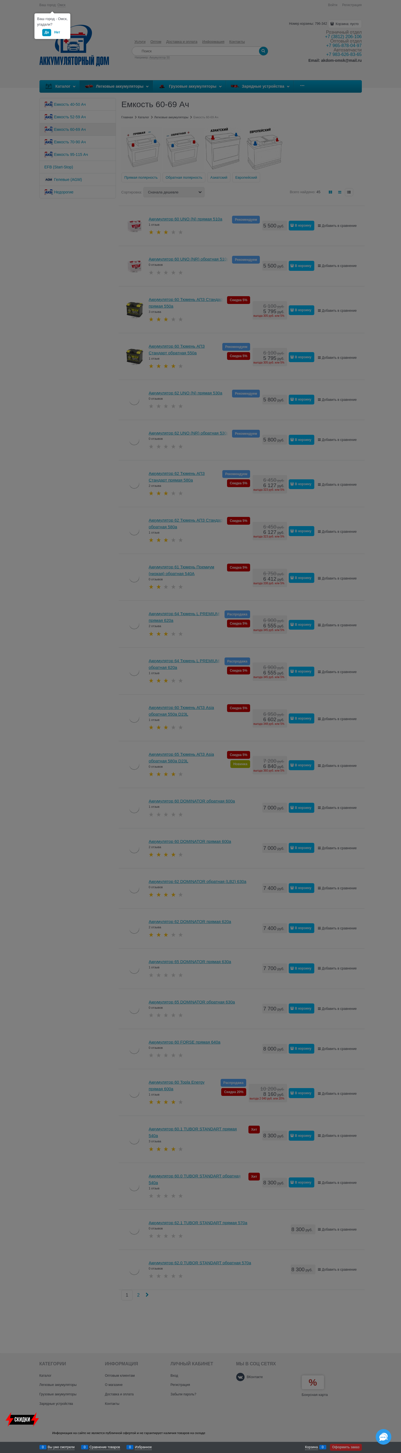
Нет (57, 32)
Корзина (311, 1447)
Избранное (143, 1447)
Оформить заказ (345, 1447)
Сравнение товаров (104, 1447)
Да (46, 32)
